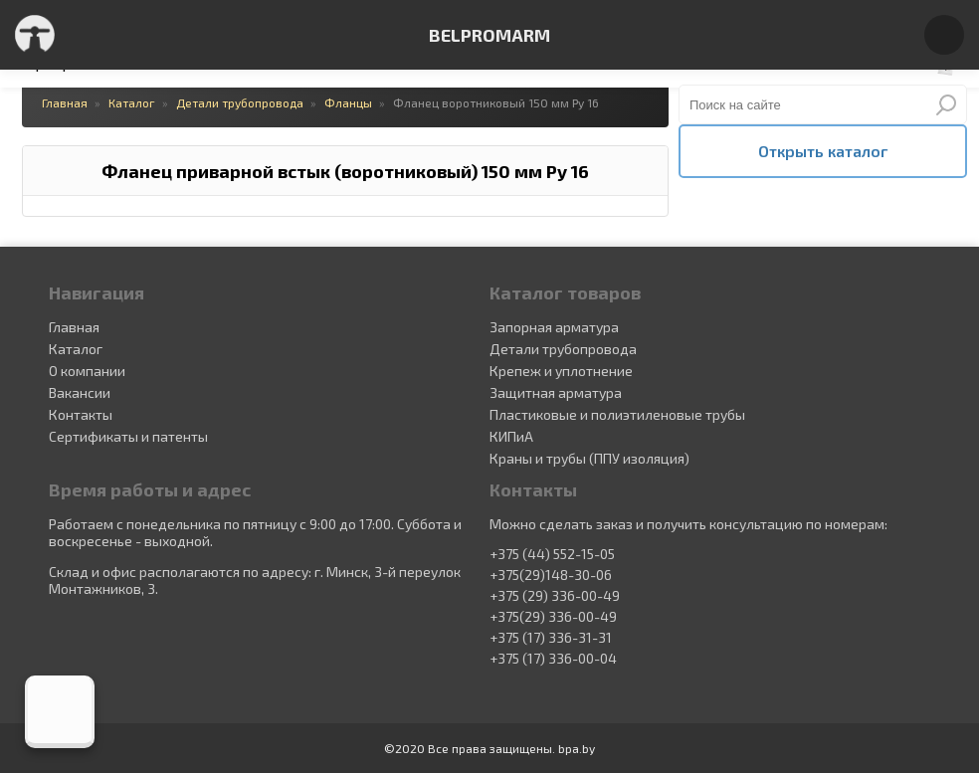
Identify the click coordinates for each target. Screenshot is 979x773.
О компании (87, 370)
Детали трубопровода (563, 348)
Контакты (80, 414)
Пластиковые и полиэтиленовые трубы (617, 414)
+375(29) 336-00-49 (553, 617)
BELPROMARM (489, 35)
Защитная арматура (556, 392)
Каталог (75, 348)
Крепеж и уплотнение (561, 370)
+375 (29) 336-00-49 (555, 596)
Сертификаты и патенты (128, 436)
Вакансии (79, 392)
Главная (74, 326)
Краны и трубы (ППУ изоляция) (589, 458)
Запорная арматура (554, 326)
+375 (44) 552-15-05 (552, 554)
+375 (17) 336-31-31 (551, 638)
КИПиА (511, 436)
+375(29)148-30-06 (551, 575)
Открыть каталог (822, 150)
